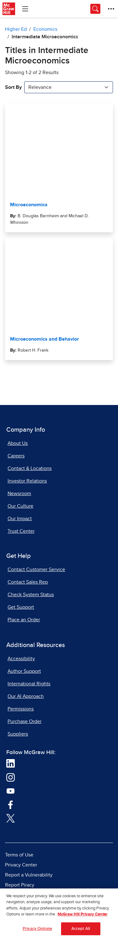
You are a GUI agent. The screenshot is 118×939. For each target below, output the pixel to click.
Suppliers (18, 734)
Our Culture (20, 506)
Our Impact (20, 518)
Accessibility (21, 658)
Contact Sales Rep (28, 582)
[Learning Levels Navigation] (25, 9)
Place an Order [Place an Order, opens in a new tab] (24, 619)
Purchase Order (25, 721)
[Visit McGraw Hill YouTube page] (10, 790)
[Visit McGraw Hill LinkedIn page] (10, 763)
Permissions (21, 708)
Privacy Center (21, 864)
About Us (18, 443)
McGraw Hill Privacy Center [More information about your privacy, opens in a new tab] (83, 917)
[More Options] (111, 8)
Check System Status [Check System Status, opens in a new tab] (31, 594)
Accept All (80, 932)
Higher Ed (16, 29)
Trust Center (21, 531)
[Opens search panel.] (95, 9)
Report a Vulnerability (29, 874)
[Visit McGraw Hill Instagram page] (10, 777)
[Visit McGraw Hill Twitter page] (10, 817)
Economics (45, 29)
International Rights (29, 683)
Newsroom (19, 493)
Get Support (21, 607)
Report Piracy (19, 885)
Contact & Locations (30, 468)
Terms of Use (19, 854)
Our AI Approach (26, 696)
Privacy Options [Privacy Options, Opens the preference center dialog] (37, 932)
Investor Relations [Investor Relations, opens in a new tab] (27, 480)
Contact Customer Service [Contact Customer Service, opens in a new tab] (36, 569)
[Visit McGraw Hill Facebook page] (10, 804)
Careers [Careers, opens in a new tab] (16, 455)
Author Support (24, 671)
